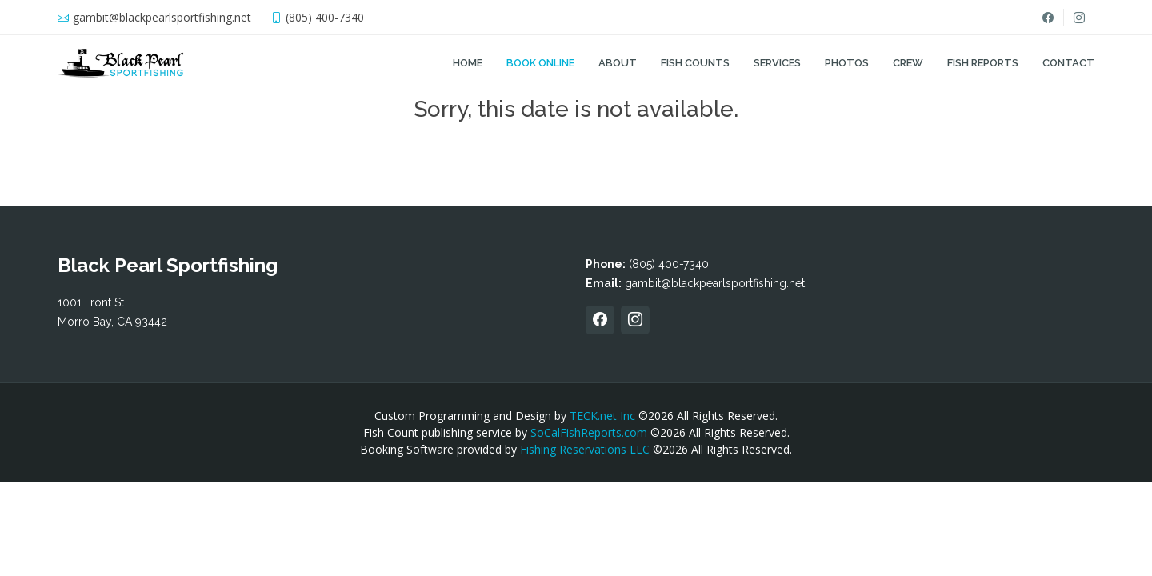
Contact (1068, 63)
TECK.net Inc (602, 415)
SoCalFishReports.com (588, 432)
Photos (847, 63)
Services (777, 63)
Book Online (540, 63)
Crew (908, 63)
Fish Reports (982, 63)
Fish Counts (695, 63)
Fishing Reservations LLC (585, 449)
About (617, 63)
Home (467, 63)
